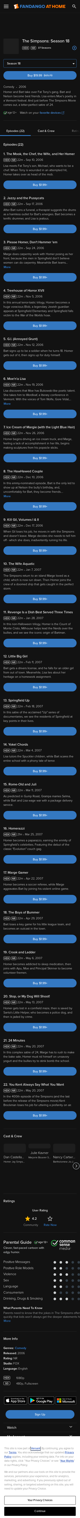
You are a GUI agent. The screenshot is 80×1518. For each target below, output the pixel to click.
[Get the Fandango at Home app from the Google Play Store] (41, 1403)
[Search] (74, 6)
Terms (12, 1452)
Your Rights (67, 1461)
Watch (11, 1429)
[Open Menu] (6, 6)
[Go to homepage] (39, 6)
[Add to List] (74, 53)
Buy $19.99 (47, 77)
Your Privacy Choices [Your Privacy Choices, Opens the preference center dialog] (40, 1500)
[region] (40, 1477)
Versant (35, 1448)
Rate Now (50, 1226)
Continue (39, 1511)
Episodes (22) (15, 132)
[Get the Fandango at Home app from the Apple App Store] (15, 1403)
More (7, 269)
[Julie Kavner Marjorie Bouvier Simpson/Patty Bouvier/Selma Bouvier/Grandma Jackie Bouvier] (39, 1167)
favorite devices (52, 114)
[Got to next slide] (76, 1167)
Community (30, 1226)
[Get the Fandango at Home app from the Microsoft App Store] (65, 1403)
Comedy (20, 1350)
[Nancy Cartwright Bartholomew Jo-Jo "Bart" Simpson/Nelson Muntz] (64, 1167)
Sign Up (40, 1416)
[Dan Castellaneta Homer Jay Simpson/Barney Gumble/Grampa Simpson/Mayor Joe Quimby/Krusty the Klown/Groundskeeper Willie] (14, 1167)
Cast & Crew (46, 132)
